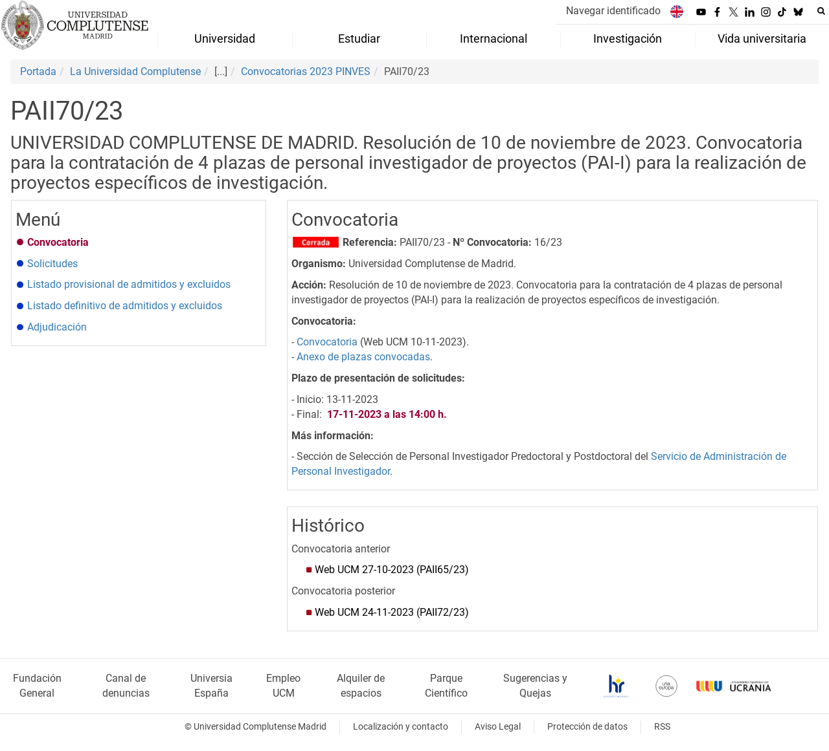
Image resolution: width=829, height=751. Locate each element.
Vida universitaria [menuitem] (762, 38)
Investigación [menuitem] (627, 38)
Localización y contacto (400, 726)
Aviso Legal (498, 726)
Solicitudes (52, 263)
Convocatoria (327, 342)
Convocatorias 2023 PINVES (305, 71)
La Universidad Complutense (135, 71)
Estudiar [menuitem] (359, 38)
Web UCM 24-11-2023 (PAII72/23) (392, 612)
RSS (662, 726)
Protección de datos (587, 726)
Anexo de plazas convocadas (363, 357)
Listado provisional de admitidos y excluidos (129, 284)
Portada (38, 71)
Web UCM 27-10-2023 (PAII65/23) (392, 569)
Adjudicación (57, 327)
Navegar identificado (613, 11)
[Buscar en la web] (821, 11)
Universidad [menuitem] (224, 38)
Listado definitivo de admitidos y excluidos (124, 305)
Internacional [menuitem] (493, 38)
